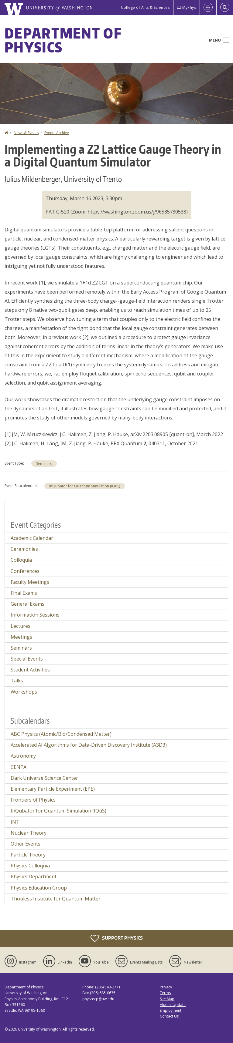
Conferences (25, 571)
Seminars (44, 463)
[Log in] (208, 7)
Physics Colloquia (30, 865)
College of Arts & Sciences (145, 7)
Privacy (166, 987)
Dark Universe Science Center (44, 778)
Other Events (25, 843)
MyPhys (186, 7)
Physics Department (34, 876)
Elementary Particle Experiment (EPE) (53, 789)
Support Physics (117, 938)
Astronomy (23, 755)
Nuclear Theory (28, 832)
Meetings (21, 637)
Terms (165, 992)
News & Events (26, 132)
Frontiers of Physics (33, 799)
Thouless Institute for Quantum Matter (56, 898)
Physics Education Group (39, 887)
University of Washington (39, 1029)
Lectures (20, 626)
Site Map (167, 998)
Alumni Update (173, 1004)
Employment (170, 1010)
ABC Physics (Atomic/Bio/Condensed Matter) (61, 734)
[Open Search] (225, 7)
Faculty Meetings (30, 582)
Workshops (24, 691)
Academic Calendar (32, 538)
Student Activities (30, 669)
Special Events (27, 658)
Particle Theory (28, 854)
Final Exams (24, 593)
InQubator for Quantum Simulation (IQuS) (84, 486)
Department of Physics (63, 40)
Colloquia (21, 560)
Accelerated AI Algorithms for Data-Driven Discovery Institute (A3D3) (89, 745)
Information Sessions (35, 614)
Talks (17, 680)
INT (15, 822)
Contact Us (169, 1016)
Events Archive (56, 132)
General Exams (27, 604)
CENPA (18, 767)
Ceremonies (24, 549)
